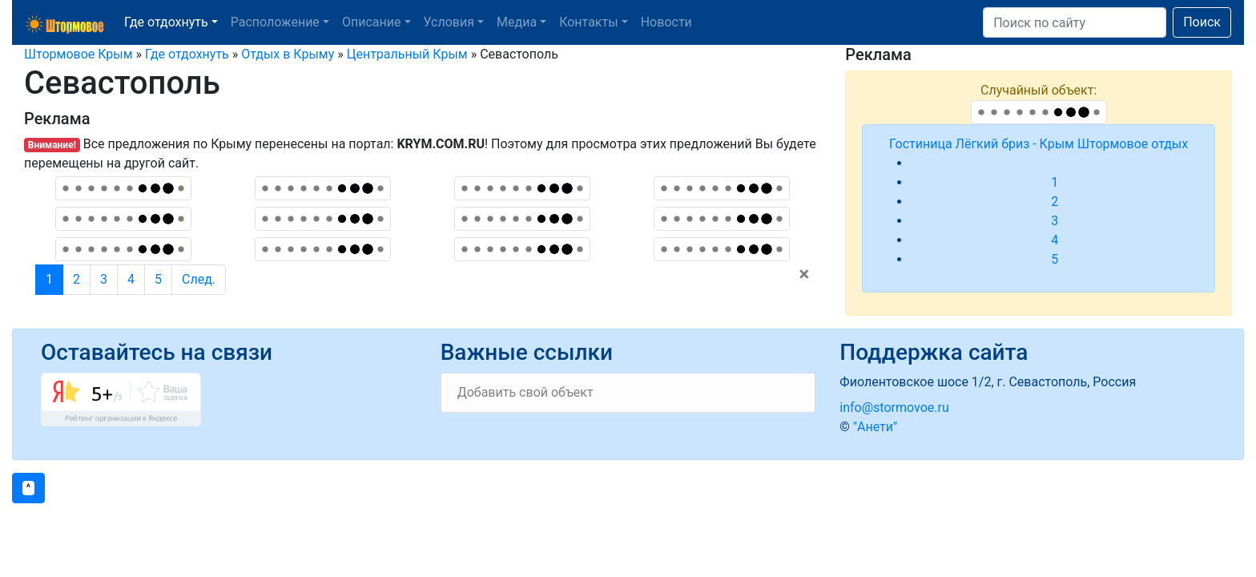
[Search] (1074, 22)
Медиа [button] (517, 22)
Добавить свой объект (525, 392)
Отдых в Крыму (287, 54)
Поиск (1202, 22)
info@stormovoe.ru (893, 407)
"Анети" (875, 426)
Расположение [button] (275, 22)
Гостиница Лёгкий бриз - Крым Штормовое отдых (1038, 143)
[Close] (804, 274)
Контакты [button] (588, 22)
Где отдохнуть (187, 54)
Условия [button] (449, 22)
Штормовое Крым (78, 54)
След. (198, 279)
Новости (666, 22)
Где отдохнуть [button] (166, 22)
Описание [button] (371, 22)
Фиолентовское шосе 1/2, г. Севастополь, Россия (987, 381)
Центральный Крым (407, 54)
